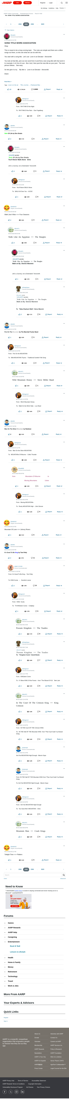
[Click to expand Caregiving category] (6, 937)
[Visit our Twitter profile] (10, 1092)
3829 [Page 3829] (42, 24)
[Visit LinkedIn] (22, 1092)
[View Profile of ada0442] (14, 206)
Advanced (63, 878)
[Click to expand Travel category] (6, 981)
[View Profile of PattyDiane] (25, 287)
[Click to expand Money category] (6, 967)
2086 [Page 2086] (32, 24)
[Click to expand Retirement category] (6, 972)
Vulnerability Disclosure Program (13, 1087)
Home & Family (14, 962)
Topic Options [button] (10, 30)
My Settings (44, 8)
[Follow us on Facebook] (5, 1092)
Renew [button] (27, 2)
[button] (66, 2)
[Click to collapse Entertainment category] (6, 942)
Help (57, 8)
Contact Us (53, 1037)
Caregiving (12, 937)
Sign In (6, 1021)
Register (42, 2)
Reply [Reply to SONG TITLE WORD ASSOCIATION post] (58, 89)
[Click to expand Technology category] (6, 976)
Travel (10, 981)
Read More (8, 81)
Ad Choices (29, 1087)
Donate (37, 1037)
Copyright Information (34, 1084)
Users (5, 878)
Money (10, 967)
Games (11, 923)
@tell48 (11, 155)
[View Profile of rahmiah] (25, 747)
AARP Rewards (14, 928)
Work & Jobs (13, 986)
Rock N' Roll (38, 13)
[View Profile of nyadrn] (13, 35)
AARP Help (12, 932)
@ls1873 (16, 259)
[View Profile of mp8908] (21, 468)
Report (48, 89)
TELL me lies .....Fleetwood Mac (30, 85)
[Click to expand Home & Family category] (6, 962)
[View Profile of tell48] (13, 125)
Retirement (12, 972)
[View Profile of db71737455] (18, 566)
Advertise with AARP (56, 1034)
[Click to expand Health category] (6, 957)
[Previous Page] (6, 24)
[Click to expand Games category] (6, 923)
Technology (12, 976)
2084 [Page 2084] (20, 24)
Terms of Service (23, 1080)
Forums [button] (62, 8)
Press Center (39, 1068)
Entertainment (13, 942)
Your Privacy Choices (43, 1087)
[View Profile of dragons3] (25, 98)
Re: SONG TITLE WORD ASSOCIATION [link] (17, 15)
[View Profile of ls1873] (16, 228)
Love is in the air (13, 85)
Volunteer (37, 1041)
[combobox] (34, 875)
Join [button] (17, 2)
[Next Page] (63, 24)
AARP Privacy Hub (8, 1080)
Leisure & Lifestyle (17, 952)
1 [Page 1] (10, 24)
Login (51, 2)
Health (10, 958)
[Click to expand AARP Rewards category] (6, 928)
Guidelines (51, 8)
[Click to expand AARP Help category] (6, 932)
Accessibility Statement (39, 1080)
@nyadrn (19, 295)
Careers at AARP (55, 1041)
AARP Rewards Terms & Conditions (14, 1084)
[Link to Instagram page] (16, 1092)
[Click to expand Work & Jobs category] (6, 986)
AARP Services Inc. (56, 1045)
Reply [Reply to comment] (59, 116)
